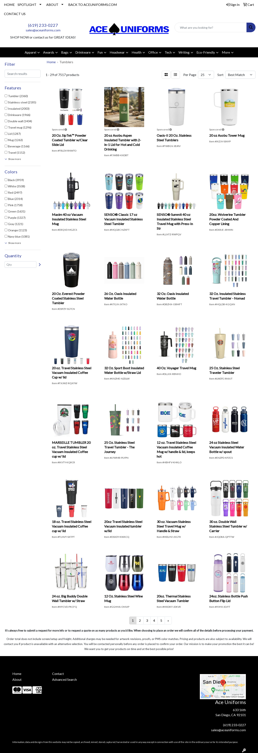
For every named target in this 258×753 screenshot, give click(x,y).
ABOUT (52, 4)
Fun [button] (100, 52)
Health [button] (136, 52)
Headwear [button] (117, 52)
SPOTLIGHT (27, 4)
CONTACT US (15, 14)
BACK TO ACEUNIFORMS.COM (92, 4)
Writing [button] (184, 52)
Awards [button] (48, 52)
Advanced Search (64, 679)
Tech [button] (168, 52)
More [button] (226, 52)
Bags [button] (64, 52)
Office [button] (153, 52)
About (17, 679)
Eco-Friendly (205, 52)
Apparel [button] (30, 52)
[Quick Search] (211, 27)
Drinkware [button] (83, 52)
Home (16, 674)
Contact (58, 674)
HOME (9, 4)
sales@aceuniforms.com (43, 30)
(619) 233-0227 (43, 25)
